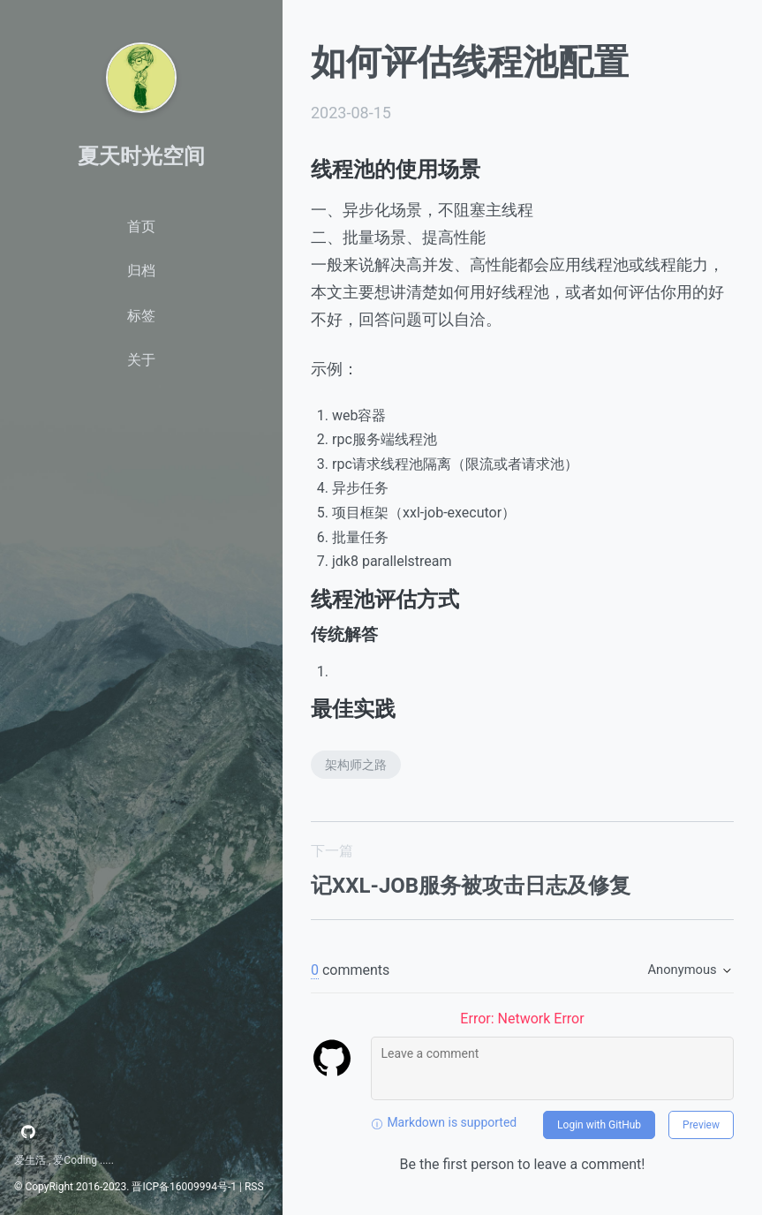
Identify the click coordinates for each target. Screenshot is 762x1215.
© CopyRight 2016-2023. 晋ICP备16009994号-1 (125, 1187)
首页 (141, 226)
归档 (141, 270)
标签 (141, 315)
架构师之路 (356, 765)
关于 (141, 359)
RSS (254, 1187)
